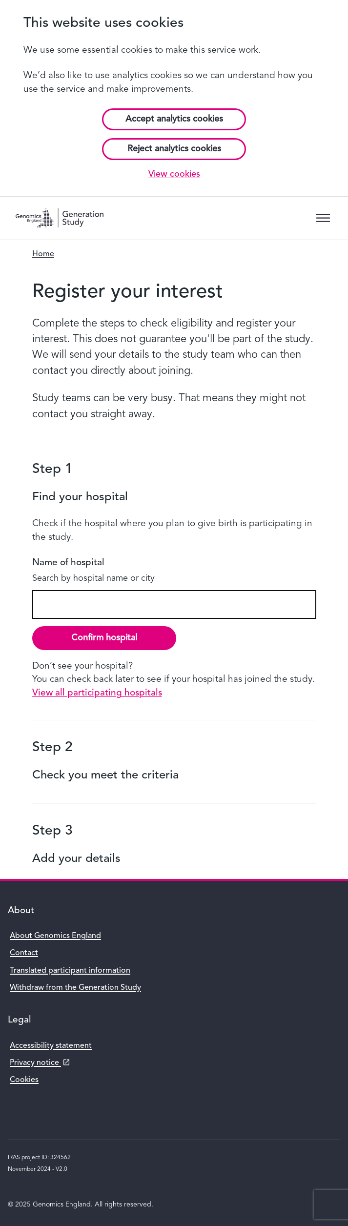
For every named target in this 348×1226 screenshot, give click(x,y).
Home (43, 254)
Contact (24, 953)
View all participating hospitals (97, 693)
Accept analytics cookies (174, 119)
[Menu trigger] (323, 218)
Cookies (24, 1080)
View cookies (174, 174)
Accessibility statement (51, 1046)
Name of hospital (68, 563)
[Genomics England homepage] (59, 218)
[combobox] (174, 604)
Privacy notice (38, 1063)
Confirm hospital (104, 637)
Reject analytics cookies (174, 148)
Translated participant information (70, 971)
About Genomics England (55, 936)
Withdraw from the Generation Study (75, 988)
